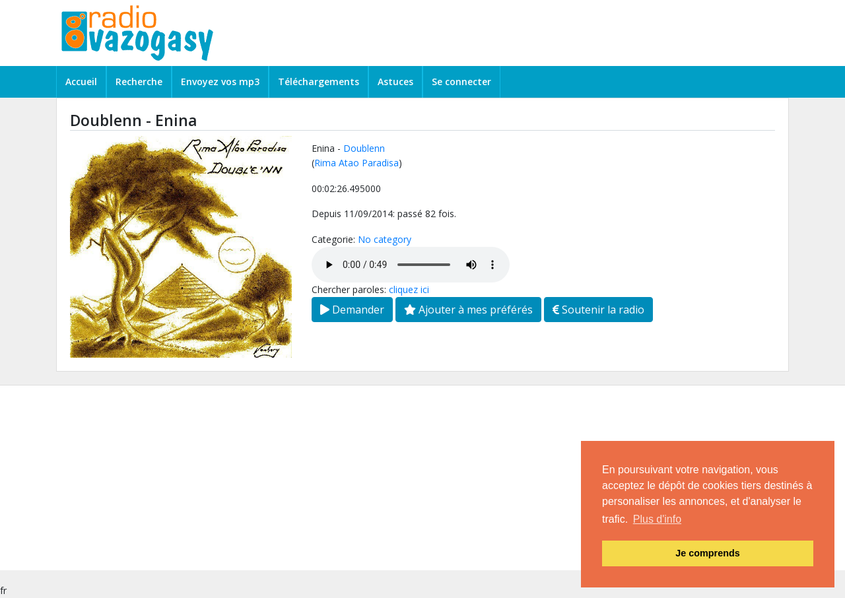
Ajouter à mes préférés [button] (468, 309)
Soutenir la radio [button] (598, 309)
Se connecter (461, 81)
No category (384, 239)
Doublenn (364, 148)
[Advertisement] (396, 477)
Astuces (395, 81)
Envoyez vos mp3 (220, 81)
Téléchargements (318, 81)
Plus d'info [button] (657, 519)
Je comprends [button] (707, 553)
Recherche (139, 81)
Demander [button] (352, 309)
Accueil (81, 81)
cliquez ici (409, 289)
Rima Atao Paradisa (356, 162)
